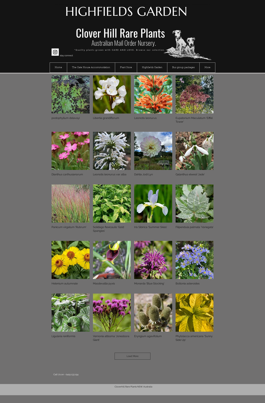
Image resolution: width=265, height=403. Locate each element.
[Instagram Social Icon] (55, 52)
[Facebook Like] (58, 44)
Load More (132, 356)
